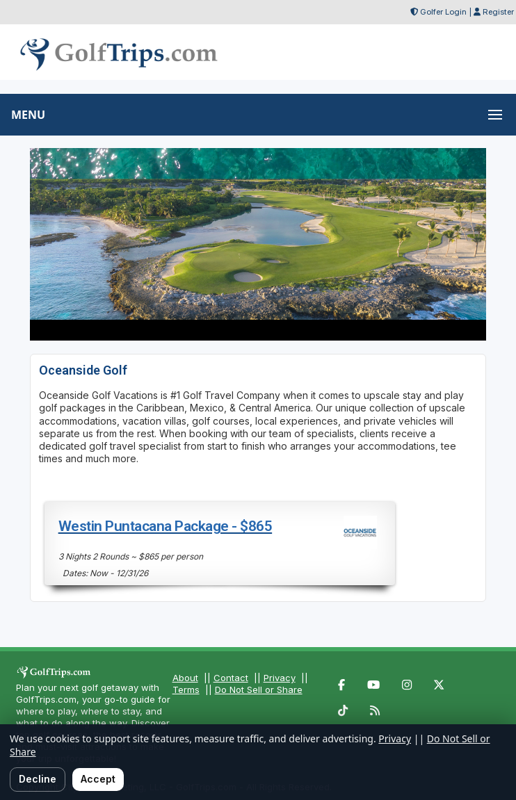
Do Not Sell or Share (259, 689)
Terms (186, 689)
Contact (230, 677)
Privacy (280, 677)
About (185, 677)
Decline (37, 779)
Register (498, 12)
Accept (98, 779)
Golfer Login (443, 12)
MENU (28, 114)
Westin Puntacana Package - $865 (165, 526)
